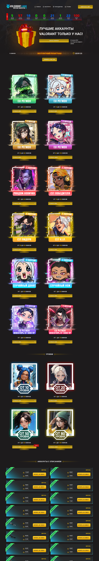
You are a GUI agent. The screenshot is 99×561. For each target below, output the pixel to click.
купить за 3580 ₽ (39, 383)
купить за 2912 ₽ (39, 256)
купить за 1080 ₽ (83, 332)
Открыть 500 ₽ (39, 96)
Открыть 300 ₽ (17, 96)
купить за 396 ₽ (62, 535)
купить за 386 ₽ (39, 370)
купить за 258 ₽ (39, 497)
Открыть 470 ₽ (60, 128)
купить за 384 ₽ (84, 421)
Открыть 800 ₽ (60, 96)
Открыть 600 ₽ (39, 204)
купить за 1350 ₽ (39, 282)
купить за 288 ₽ (84, 497)
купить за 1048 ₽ (39, 307)
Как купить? (47, 6)
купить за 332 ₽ (39, 459)
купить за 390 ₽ (84, 485)
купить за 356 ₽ (84, 396)
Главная (38, 6)
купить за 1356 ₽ (39, 358)
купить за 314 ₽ (84, 472)
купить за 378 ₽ (39, 485)
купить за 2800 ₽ (83, 282)
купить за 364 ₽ (84, 459)
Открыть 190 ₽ (17, 128)
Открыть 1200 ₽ (82, 204)
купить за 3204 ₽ (39, 231)
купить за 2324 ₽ (39, 332)
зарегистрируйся (52, 41)
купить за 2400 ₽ (83, 345)
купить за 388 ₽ (39, 434)
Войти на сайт (85, 6)
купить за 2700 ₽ (83, 307)
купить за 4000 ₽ (39, 243)
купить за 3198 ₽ (83, 358)
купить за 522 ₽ (39, 396)
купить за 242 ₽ (84, 447)
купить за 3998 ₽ (83, 320)
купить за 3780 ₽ (39, 447)
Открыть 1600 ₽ (82, 96)
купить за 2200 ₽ (39, 421)
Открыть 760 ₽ (82, 128)
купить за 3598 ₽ (39, 294)
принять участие (49, 59)
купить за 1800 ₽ (39, 345)
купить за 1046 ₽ (83, 243)
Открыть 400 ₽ (60, 159)
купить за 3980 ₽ (83, 256)
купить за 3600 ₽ (83, 434)
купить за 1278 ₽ (39, 408)
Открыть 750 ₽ (82, 159)
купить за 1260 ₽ (39, 269)
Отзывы (68, 6)
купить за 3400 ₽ (83, 231)
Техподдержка (58, 6)
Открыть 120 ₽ (17, 204)
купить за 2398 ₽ (83, 370)
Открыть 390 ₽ (39, 159)
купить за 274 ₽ (39, 472)
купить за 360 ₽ (84, 523)
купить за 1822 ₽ (83, 408)
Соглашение (56, 553)
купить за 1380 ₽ (83, 269)
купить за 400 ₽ (39, 523)
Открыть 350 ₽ (17, 159)
